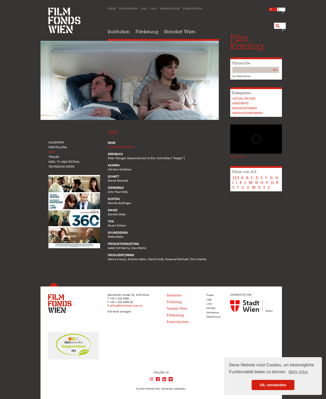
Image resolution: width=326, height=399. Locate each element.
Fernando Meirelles (121, 147)
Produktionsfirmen (247, 113)
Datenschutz (213, 317)
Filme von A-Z (244, 171)
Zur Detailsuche (241, 76)
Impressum (212, 312)
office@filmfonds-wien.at (126, 305)
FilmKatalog (247, 42)
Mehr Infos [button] (298, 372)
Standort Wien (180, 31)
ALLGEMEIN (56, 142)
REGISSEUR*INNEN (244, 108)
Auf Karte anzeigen (119, 311)
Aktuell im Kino (244, 98)
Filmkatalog (175, 315)
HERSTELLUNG (57, 147)
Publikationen (128, 8)
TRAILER (53, 157)
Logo (144, 8)
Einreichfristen (170, 8)
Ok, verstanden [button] (273, 385)
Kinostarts (240, 103)
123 (235, 178)
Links (153, 8)
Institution (119, 31)
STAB (51, 152)
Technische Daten (61, 166)
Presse (112, 8)
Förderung (146, 31)
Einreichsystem (192, 8)
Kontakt (210, 308)
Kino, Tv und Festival (64, 162)
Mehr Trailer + (238, 157)
